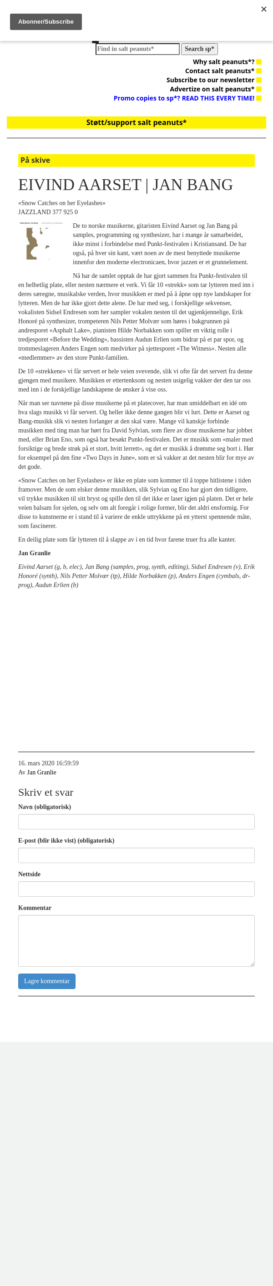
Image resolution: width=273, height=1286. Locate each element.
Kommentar (34, 907)
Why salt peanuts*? (227, 61)
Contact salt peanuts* (223, 70)
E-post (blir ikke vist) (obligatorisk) (66, 840)
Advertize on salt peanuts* (216, 89)
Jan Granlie (41, 772)
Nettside (29, 874)
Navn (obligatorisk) (44, 807)
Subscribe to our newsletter (214, 79)
